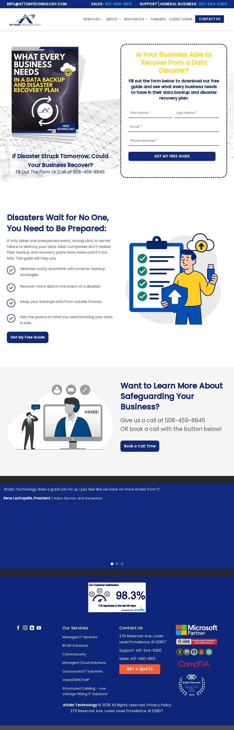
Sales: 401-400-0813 (137, 658)
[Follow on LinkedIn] (32, 628)
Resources (135, 19)
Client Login (180, 19)
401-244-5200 (212, 4)
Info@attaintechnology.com (37, 4)
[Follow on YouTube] (39, 628)
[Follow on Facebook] (18, 628)
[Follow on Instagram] (25, 628)
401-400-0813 (118, 4)
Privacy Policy (158, 705)
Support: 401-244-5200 (140, 650)
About (113, 19)
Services (93, 19)
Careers (158, 19)
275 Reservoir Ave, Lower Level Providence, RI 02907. (117, 711)
